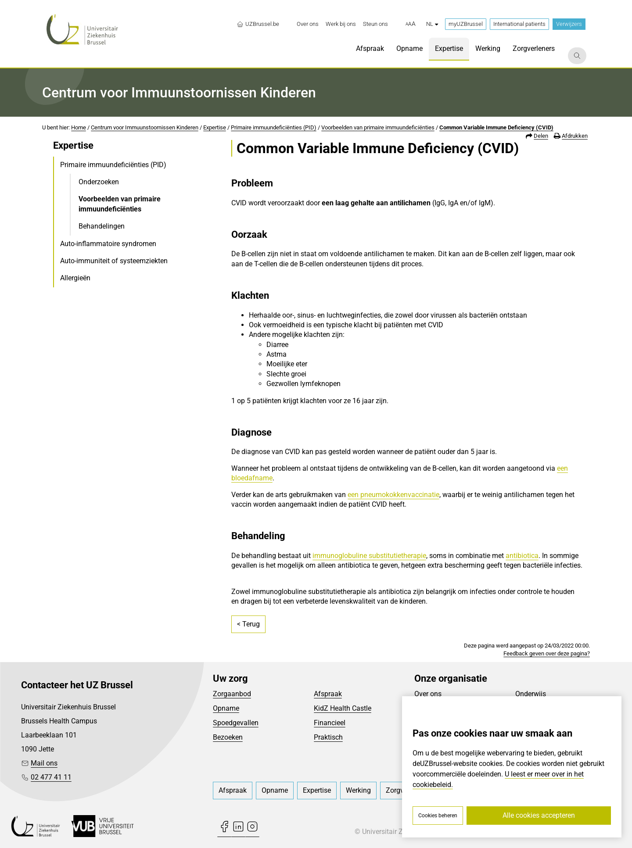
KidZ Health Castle (342, 708)
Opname (226, 708)
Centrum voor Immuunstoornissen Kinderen (144, 127)
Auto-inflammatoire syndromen (108, 244)
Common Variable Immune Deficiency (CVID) (496, 127)
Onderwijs (530, 694)
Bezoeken (228, 737)
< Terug (248, 624)
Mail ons (44, 763)
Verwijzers (569, 24)
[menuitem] (307, 24)
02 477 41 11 (51, 777)
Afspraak (328, 694)
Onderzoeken (99, 182)
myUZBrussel (466, 24)
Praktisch (328, 737)
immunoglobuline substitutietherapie (369, 555)
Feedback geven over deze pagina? (546, 653)
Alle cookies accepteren (539, 815)
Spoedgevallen (236, 723)
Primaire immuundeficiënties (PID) (273, 127)
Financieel (329, 723)
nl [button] (432, 24)
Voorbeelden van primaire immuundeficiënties (377, 127)
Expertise (214, 127)
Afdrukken (575, 135)
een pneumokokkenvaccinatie (393, 494)
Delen (541, 135)
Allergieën (75, 278)
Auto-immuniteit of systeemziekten (114, 261)
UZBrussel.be (258, 24)
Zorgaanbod (232, 694)
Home (78, 127)
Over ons (428, 694)
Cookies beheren (437, 815)
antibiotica (522, 555)
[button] (410, 24)
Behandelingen (102, 226)
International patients (519, 24)
